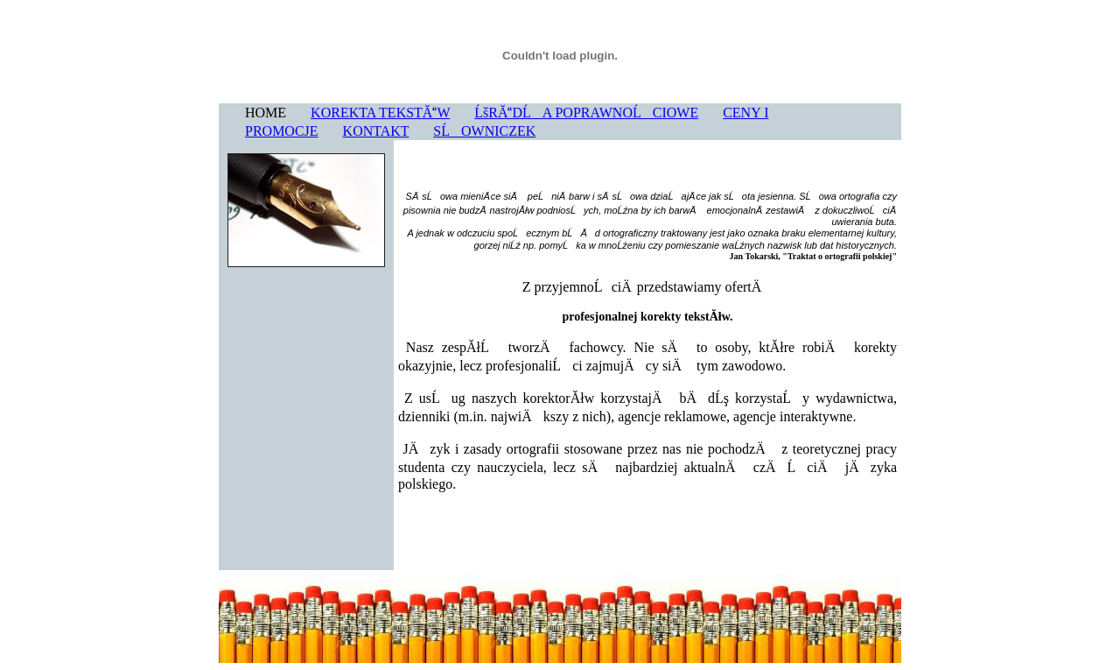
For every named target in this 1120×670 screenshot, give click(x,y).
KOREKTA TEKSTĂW (380, 112)
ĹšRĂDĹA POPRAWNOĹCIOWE (586, 112)
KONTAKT (376, 130)
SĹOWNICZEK (484, 130)
